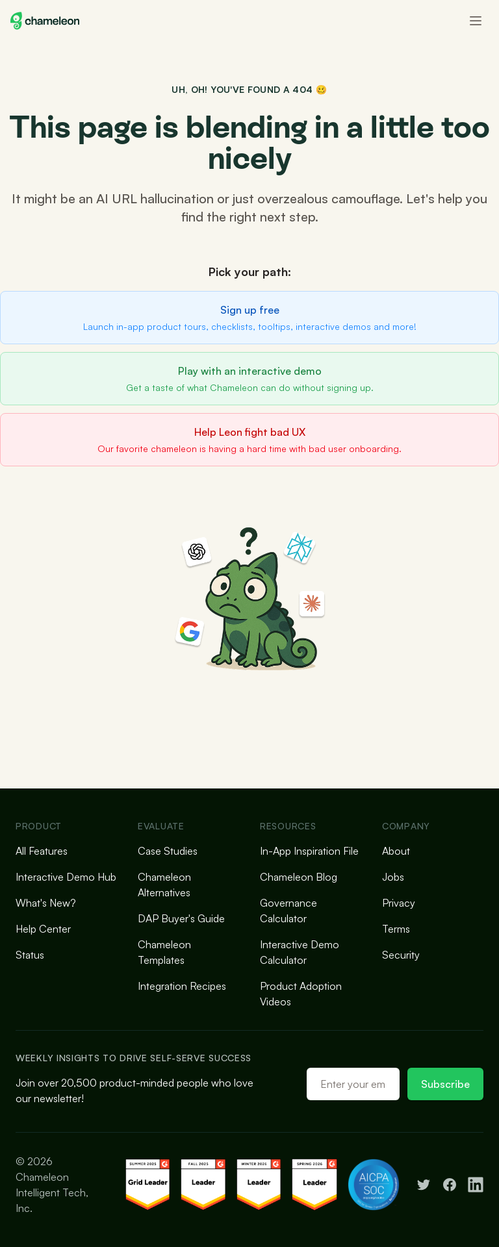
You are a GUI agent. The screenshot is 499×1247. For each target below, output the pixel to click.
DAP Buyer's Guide (181, 918)
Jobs (393, 876)
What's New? (46, 902)
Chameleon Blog (298, 876)
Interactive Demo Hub (66, 876)
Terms (396, 928)
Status (30, 954)
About (396, 850)
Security (401, 954)
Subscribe (445, 1083)
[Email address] (353, 1084)
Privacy (398, 902)
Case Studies (168, 850)
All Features (42, 850)
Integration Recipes (182, 985)
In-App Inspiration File (309, 850)
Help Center (43, 928)
